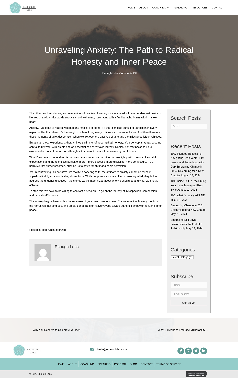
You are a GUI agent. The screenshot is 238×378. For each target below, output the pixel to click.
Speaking (104, 364)
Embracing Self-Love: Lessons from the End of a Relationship (186, 224)
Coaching (87, 364)
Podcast (120, 364)
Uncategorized (57, 229)
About (72, 364)
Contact (147, 364)
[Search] (189, 126)
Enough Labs (110, 73)
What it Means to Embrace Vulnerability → (183, 330)
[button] (168, 7)
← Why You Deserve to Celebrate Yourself (54, 330)
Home (60, 364)
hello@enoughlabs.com (113, 349)
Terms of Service (168, 364)
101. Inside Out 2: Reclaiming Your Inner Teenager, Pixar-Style (188, 185)
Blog (44, 229)
